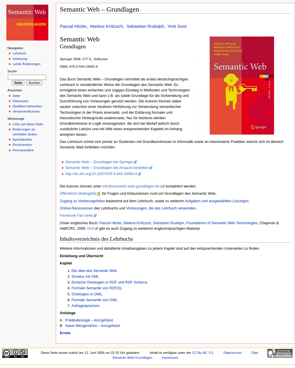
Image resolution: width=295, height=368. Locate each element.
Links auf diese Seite (27, 124)
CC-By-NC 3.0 (202, 352)
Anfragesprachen (85, 306)
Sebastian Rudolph (145, 26)
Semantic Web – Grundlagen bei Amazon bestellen (106, 168)
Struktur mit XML (85, 277)
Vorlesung (19, 58)
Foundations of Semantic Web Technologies (221, 223)
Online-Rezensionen (76, 208)
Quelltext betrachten (27, 106)
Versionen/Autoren (26, 111)
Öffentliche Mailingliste (78, 194)
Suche (12, 71)
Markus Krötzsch (106, 26)
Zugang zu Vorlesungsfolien (82, 201)
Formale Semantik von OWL (94, 300)
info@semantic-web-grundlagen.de (130, 186)
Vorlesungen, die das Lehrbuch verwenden (161, 208)
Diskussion (20, 101)
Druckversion (22, 144)
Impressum (170, 357)
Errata (65, 333)
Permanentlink (23, 150)
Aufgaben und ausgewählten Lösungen (216, 201)
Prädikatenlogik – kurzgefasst (89, 320)
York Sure (177, 26)
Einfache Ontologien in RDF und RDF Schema (109, 282)
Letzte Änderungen (26, 64)
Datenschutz (233, 352)
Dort (90, 229)
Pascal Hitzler (73, 26)
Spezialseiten (22, 139)
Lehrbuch (19, 53)
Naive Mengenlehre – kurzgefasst (92, 326)
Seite (16, 95)
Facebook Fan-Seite (76, 216)
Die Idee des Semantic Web (94, 271)
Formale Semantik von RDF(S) (96, 288)
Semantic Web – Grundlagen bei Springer (99, 162)
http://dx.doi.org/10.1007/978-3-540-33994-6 (101, 174)
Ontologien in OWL (86, 294)
